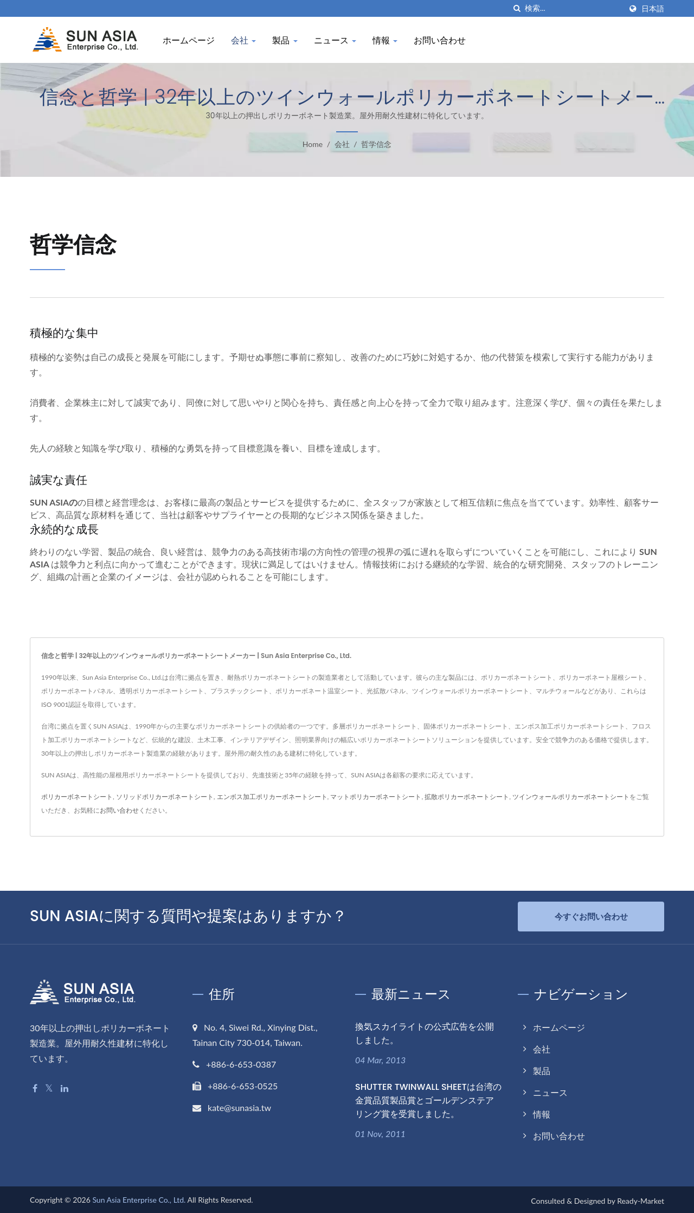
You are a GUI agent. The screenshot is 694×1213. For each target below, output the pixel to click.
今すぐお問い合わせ (591, 916)
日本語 (652, 8)
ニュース (335, 40)
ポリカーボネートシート (77, 797)
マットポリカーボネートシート (375, 797)
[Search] (573, 8)
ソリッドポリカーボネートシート (165, 797)
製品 (284, 40)
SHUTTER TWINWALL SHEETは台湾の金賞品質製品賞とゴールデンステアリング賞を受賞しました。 (428, 1098)
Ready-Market (640, 1198)
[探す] (517, 8)
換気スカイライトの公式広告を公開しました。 (424, 1032)
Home (313, 144)
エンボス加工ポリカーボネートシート (272, 797)
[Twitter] (49, 1087)
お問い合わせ (440, 40)
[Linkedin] (64, 1087)
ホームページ (189, 40)
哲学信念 (376, 144)
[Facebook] (35, 1087)
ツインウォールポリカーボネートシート (570, 797)
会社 (243, 40)
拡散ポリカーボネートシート (467, 797)
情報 (384, 40)
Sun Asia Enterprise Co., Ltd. (138, 1197)
